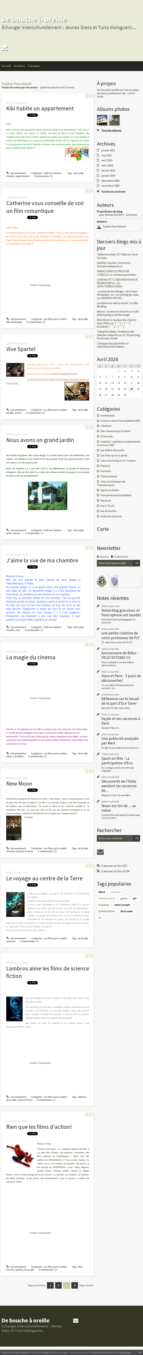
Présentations (108, 476)
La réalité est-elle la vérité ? (113, 303)
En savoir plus (125, 1352)
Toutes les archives (113, 191)
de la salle (78, 173)
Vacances (105, 500)
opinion (19, 1269)
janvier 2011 (108, 150)
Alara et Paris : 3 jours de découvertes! (121, 678)
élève (101, 892)
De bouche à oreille (34, 19)
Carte (103, 529)
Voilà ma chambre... (53, 173)
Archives (19, 66)
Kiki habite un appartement (40, 108)
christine (10, 851)
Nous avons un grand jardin (40, 440)
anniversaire (107, 415)
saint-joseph (122, 905)
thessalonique (106, 898)
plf (134, 898)
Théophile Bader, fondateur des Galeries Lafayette (115, 333)
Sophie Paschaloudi (114, 226)
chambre (10, 176)
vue (18, 630)
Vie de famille (108, 511)
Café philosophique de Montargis (118, 313)
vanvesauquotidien (124, 274)
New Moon (19, 783)
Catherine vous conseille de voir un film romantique (45, 206)
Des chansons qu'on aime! (115, 431)
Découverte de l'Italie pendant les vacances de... (119, 786)
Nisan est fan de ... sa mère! (118, 808)
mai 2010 (106, 155)
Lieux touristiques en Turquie (117, 460)
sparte (18, 412)
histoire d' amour (24, 851)
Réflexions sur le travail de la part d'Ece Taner (120, 701)
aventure (11, 941)
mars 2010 (107, 165)
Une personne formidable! (116, 495)
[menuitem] (7, 66)
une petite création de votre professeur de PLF (120, 635)
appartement (23, 176)
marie (9, 756)
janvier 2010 (108, 175)
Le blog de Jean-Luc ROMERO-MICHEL (118, 296)
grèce (123, 898)
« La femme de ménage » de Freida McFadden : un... (117, 293)
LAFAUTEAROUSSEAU (110, 286)
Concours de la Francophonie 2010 (120, 421)
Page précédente (36, 1285)
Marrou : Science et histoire (113, 311)
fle (100, 917)
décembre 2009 (110, 180)
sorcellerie (18, 756)
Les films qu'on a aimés (55, 319)
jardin (9, 533)
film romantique (14, 322)
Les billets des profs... (112, 450)
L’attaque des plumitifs (111, 343)
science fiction (24, 1099)
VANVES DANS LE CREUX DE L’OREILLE (113, 272)
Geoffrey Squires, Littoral (112, 263)
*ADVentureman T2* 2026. (112, 254)
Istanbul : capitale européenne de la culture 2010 (118, 443)
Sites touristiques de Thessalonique (111, 483)
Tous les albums (111, 130)
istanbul (103, 905)
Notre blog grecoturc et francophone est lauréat (121, 612)
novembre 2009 (110, 185)
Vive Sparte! (21, 349)
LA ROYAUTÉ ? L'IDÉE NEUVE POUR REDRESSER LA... (117, 281)
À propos (34, 66)
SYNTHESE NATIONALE (110, 347)
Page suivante (86, 1285)
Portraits (105, 471)
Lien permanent (16, 173)
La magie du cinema (30, 657)
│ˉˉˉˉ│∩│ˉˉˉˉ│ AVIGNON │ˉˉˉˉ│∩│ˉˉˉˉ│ (114, 324)
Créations (106, 426)
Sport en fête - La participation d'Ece (117, 760)
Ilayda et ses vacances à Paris (120, 721)
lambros (82, 1096)
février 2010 (108, 170)
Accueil (6, 66)
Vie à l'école (107, 506)
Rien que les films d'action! (39, 1126)
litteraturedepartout (109, 266)
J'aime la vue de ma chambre (42, 560)
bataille (10, 412)
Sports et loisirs (109, 490)
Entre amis (106, 436)
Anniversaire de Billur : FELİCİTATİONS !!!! (119, 655)
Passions (105, 466)
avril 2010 (106, 160)
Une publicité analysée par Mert (120, 740)
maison (16, 533)
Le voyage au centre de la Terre (44, 878)
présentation (106, 911)
